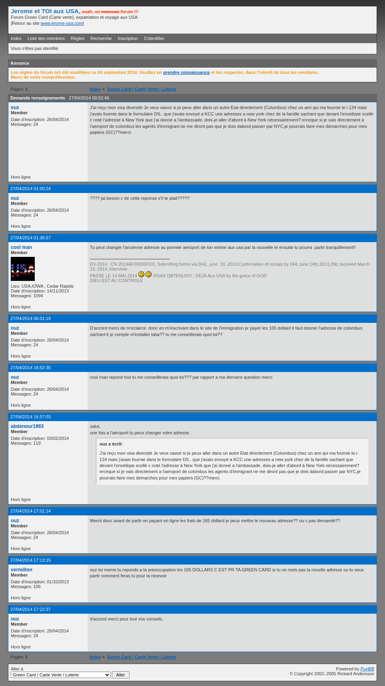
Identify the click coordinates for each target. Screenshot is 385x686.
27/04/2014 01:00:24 (30, 188)
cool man (21, 247)
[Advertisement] (280, 20)
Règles (77, 38)
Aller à (70, 672)
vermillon (21, 570)
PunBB (367, 668)
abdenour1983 (27, 426)
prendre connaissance (186, 72)
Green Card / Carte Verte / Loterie (141, 89)
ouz (15, 107)
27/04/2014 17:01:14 (30, 511)
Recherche (101, 38)
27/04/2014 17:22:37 (30, 609)
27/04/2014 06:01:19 (30, 318)
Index (16, 38)
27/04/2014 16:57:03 (30, 416)
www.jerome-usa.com (62, 23)
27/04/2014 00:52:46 (89, 97)
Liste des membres (46, 38)
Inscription (128, 38)
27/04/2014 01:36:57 (30, 237)
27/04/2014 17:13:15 (30, 560)
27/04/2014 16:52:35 (30, 367)
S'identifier (154, 38)
